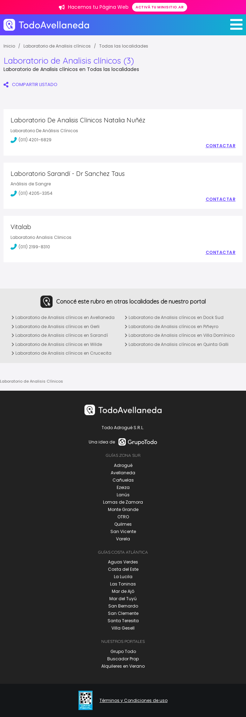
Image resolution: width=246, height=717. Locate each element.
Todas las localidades (123, 46)
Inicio (9, 46)
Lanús (123, 495)
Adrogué (123, 465)
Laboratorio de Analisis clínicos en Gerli (56, 326)
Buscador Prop (123, 659)
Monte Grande (123, 509)
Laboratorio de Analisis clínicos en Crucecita (61, 353)
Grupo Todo (123, 651)
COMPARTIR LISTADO (30, 84)
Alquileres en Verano (123, 666)
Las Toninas (123, 584)
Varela (123, 539)
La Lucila (123, 577)
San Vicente (123, 531)
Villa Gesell (123, 628)
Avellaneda (123, 473)
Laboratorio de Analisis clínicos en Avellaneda (63, 317)
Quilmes (123, 524)
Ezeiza (123, 487)
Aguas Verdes (123, 562)
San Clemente (123, 613)
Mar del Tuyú (123, 599)
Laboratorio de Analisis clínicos (57, 46)
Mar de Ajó (123, 591)
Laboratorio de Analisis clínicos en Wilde (57, 344)
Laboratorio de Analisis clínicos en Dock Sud (174, 317)
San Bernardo (123, 606)
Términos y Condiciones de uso (134, 700)
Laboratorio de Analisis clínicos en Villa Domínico (179, 335)
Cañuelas (123, 480)
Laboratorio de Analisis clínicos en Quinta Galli (176, 344)
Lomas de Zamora (123, 502)
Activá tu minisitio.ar (160, 7)
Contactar (221, 146)
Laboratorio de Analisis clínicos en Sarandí (60, 335)
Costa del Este (123, 569)
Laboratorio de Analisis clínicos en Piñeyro (171, 326)
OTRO (123, 517)
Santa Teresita (123, 621)
